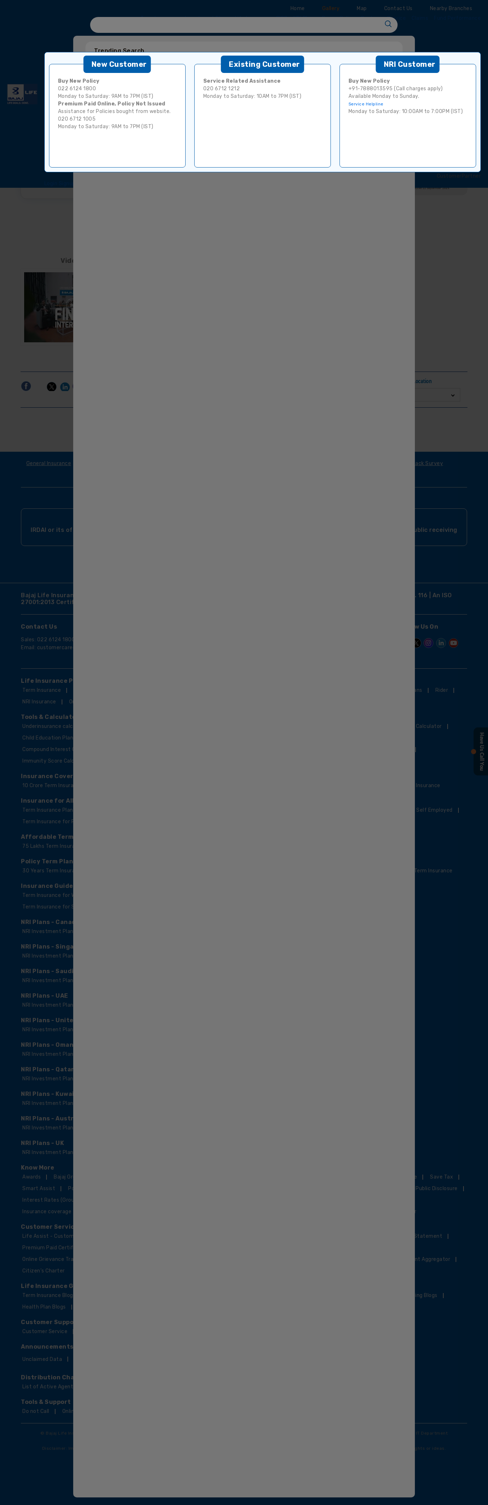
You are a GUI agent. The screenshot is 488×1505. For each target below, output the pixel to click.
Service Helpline (366, 104)
